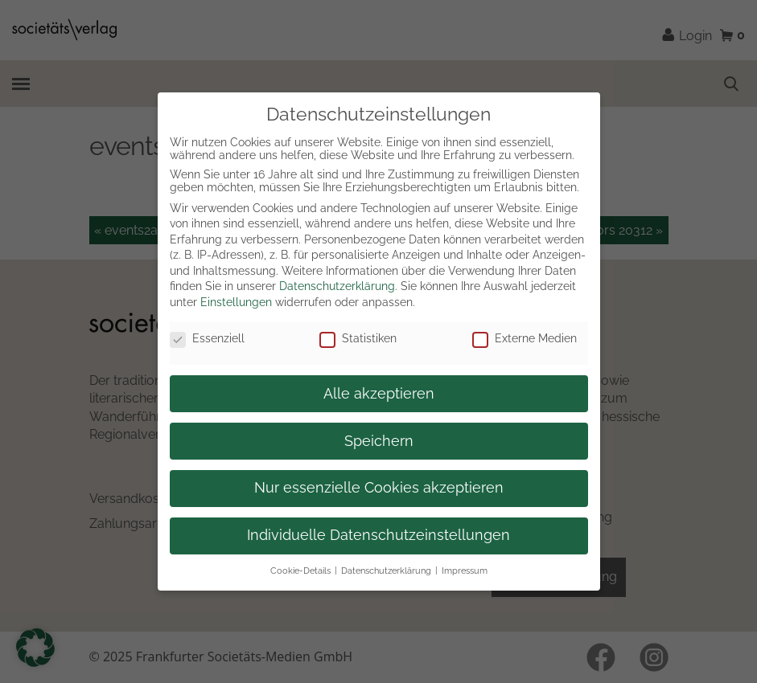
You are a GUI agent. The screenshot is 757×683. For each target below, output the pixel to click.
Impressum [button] (465, 570)
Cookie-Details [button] (300, 570)
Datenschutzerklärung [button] (386, 570)
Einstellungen (236, 302)
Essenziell (207, 338)
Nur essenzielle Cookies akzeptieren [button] (379, 488)
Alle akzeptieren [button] (378, 394)
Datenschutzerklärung (337, 286)
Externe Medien (524, 338)
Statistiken (358, 338)
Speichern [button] (378, 441)
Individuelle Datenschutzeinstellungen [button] (378, 535)
